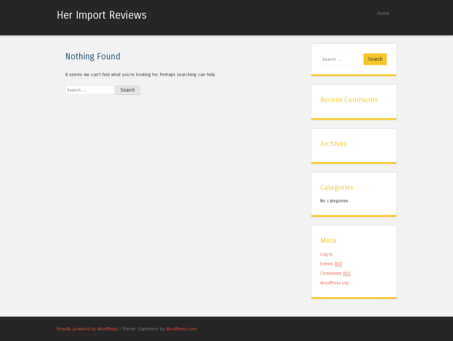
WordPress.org (334, 282)
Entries (331, 264)
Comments (335, 273)
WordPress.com (181, 328)
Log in (326, 254)
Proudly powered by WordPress (87, 328)
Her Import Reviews (102, 15)
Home (383, 13)
